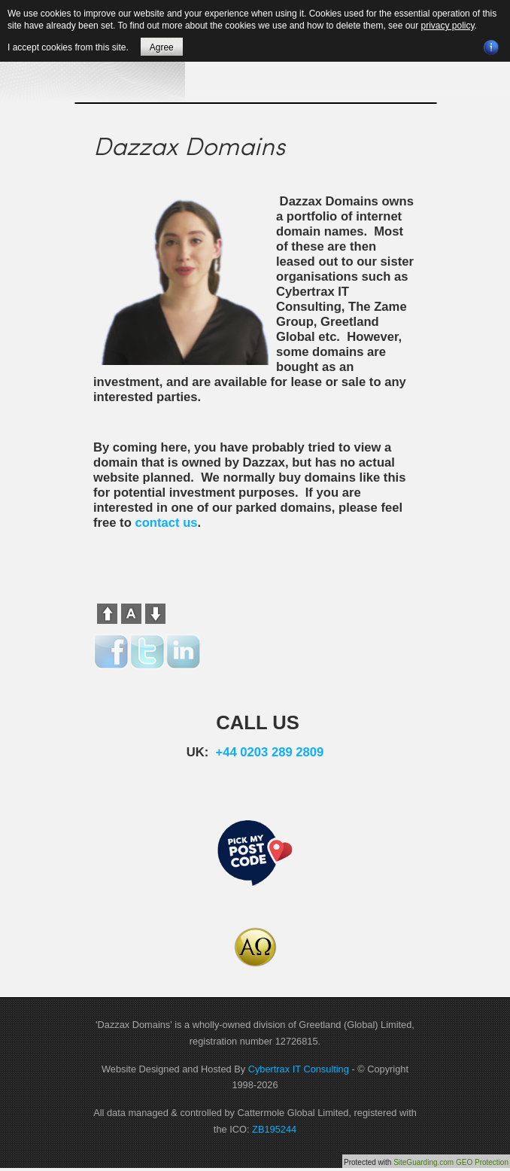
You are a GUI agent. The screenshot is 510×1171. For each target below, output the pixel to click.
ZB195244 (274, 1129)
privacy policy (447, 25)
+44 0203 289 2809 (270, 752)
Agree (162, 47)
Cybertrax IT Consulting (298, 1069)
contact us (166, 523)
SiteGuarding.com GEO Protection (450, 1162)
